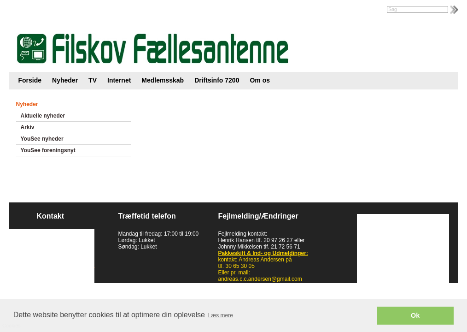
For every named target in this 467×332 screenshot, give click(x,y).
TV (92, 80)
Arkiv (28, 127)
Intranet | (29, 10)
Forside (30, 80)
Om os (260, 80)
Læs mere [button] (220, 315)
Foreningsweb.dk (67, 10)
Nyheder (65, 80)
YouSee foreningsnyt (48, 150)
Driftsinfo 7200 (216, 80)
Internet (119, 80)
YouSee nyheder (42, 139)
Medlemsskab (162, 80)
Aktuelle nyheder (43, 116)
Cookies (26, 278)
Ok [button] (415, 315)
